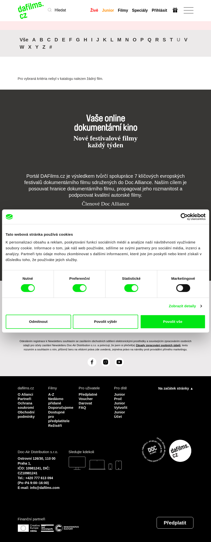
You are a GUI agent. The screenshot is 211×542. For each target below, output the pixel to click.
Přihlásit (159, 10)
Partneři (25, 398)
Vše (24, 39)
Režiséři (55, 425)
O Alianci (25, 394)
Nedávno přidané (56, 400)
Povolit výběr (105, 321)
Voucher (86, 398)
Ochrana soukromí (26, 405)
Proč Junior (119, 400)
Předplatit (175, 522)
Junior (108, 10)
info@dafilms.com (45, 487)
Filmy (123, 10)
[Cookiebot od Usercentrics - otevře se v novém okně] (184, 216)
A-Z (51, 394)
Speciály (140, 10)
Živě (94, 10)
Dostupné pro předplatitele (59, 416)
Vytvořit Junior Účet (121, 411)
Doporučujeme (59, 407)
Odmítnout (38, 321)
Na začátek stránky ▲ (175, 388)
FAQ (82, 407)
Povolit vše (172, 321)
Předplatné (88, 394)
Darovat (85, 403)
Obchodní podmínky (26, 414)
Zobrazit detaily (182, 306)
